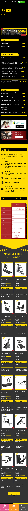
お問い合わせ (14, 1)
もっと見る (14, 494)
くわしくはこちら (14, 76)
